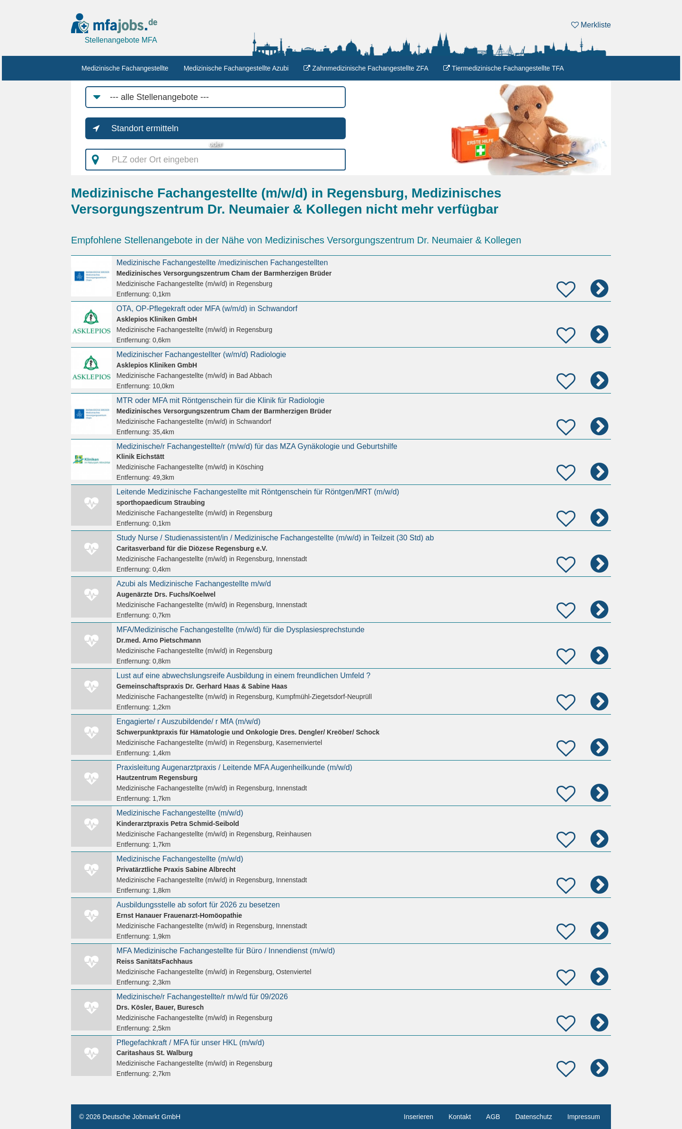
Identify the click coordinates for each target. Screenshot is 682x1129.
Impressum (583, 1116)
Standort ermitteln (145, 128)
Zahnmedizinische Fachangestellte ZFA (366, 68)
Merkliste (591, 25)
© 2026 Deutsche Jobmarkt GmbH (129, 1116)
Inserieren (418, 1116)
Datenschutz (533, 1116)
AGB (493, 1116)
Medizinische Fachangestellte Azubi (236, 68)
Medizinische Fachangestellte (125, 68)
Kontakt (460, 1116)
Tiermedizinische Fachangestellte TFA (503, 68)
